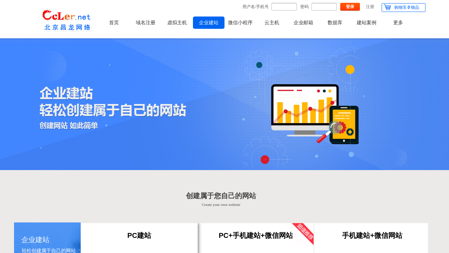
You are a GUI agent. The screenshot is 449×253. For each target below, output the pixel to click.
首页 (114, 22)
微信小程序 (240, 22)
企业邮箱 (303, 22)
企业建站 (209, 22)
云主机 (271, 22)
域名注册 (145, 22)
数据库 (335, 22)
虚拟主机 (177, 22)
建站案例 (366, 22)
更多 (398, 22)
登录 (350, 6)
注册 (370, 6)
